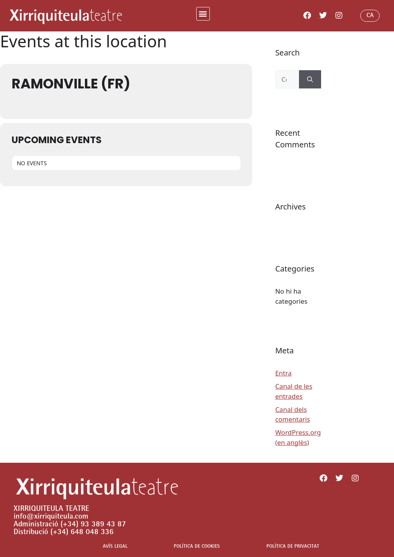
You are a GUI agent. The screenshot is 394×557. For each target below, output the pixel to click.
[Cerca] (310, 79)
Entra (283, 372)
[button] (203, 14)
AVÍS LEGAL (115, 546)
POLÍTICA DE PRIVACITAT (292, 546)
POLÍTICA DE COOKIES (197, 546)
